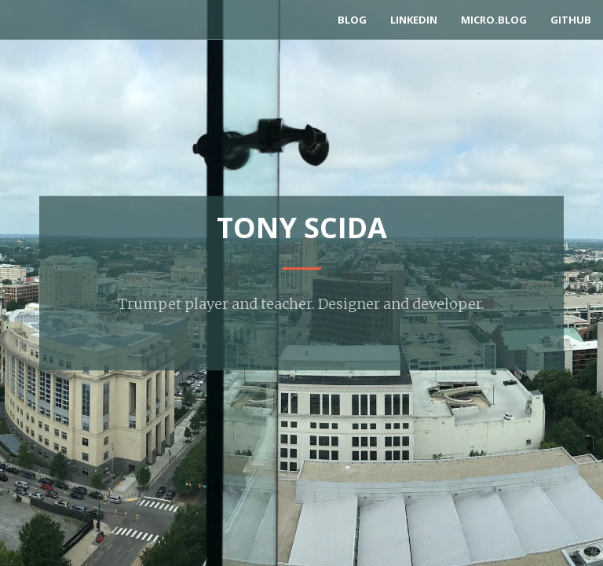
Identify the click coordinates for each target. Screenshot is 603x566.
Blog (352, 20)
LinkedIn (413, 20)
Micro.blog (494, 20)
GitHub (570, 20)
